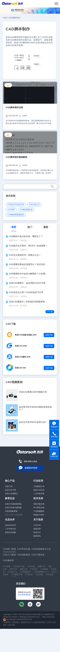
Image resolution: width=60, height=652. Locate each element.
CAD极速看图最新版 (15, 215)
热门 (29, 227)
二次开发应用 (38, 494)
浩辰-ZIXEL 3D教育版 (14, 515)
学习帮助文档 (38, 508)
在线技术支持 (30, 468)
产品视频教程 (38, 511)
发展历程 (37, 529)
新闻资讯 (37, 536)
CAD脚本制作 (14, 18)
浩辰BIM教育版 (11, 511)
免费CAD (41, 566)
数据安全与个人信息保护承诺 (33, 622)
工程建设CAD (38, 486)
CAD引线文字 (34, 204)
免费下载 (49, 335)
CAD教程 (44, 569)
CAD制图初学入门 (41, 572)
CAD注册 (29, 574)
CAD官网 (39, 574)
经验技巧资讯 (38, 515)
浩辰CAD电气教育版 (13, 508)
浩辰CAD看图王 (11, 494)
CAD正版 (31, 566)
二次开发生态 (10, 529)
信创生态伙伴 (10, 525)
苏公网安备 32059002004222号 (17, 619)
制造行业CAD (38, 490)
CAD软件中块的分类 (15, 204)
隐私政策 (16, 622)
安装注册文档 (38, 504)
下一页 (50, 312)
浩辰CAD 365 (20, 368)
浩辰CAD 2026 (21, 346)
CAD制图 (6, 566)
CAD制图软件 (25, 572)
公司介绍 (37, 525)
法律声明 (7, 622)
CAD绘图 (49, 574)
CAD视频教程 (14, 382)
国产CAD (13, 569)
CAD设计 (34, 569)
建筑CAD (23, 569)
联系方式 (37, 532)
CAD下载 (11, 625)
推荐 (13, 227)
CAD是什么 (12, 572)
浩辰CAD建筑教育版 (13, 504)
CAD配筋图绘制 (26, 210)
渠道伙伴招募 (10, 532)
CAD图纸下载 (16, 574)
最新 (45, 227)
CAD (5, 18)
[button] (28, 10)
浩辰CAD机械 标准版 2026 (25, 335)
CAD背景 (11, 210)
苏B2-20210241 (48, 617)
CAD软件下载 (18, 566)
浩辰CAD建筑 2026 (23, 357)
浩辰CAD (8, 486)
